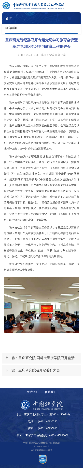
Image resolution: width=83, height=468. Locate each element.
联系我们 (50, 392)
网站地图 (32, 392)
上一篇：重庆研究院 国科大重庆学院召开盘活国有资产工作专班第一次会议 (43, 358)
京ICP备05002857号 (41, 446)
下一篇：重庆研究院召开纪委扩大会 (32, 370)
